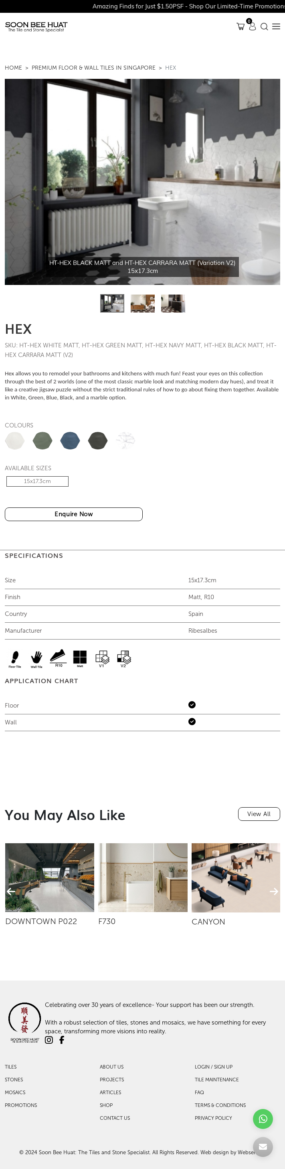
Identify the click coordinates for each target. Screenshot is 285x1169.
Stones (14, 1080)
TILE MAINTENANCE (217, 1080)
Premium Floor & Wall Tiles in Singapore (94, 67)
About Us (111, 1067)
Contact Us (115, 1118)
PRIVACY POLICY (213, 1118)
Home (13, 67)
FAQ (199, 1092)
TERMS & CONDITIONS (220, 1105)
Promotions (21, 1105)
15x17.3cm (37, 481)
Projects (112, 1080)
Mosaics (15, 1092)
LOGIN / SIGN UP (213, 1067)
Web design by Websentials (233, 1152)
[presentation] (11, 891)
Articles (110, 1092)
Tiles (10, 1067)
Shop (106, 1105)
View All (259, 814)
